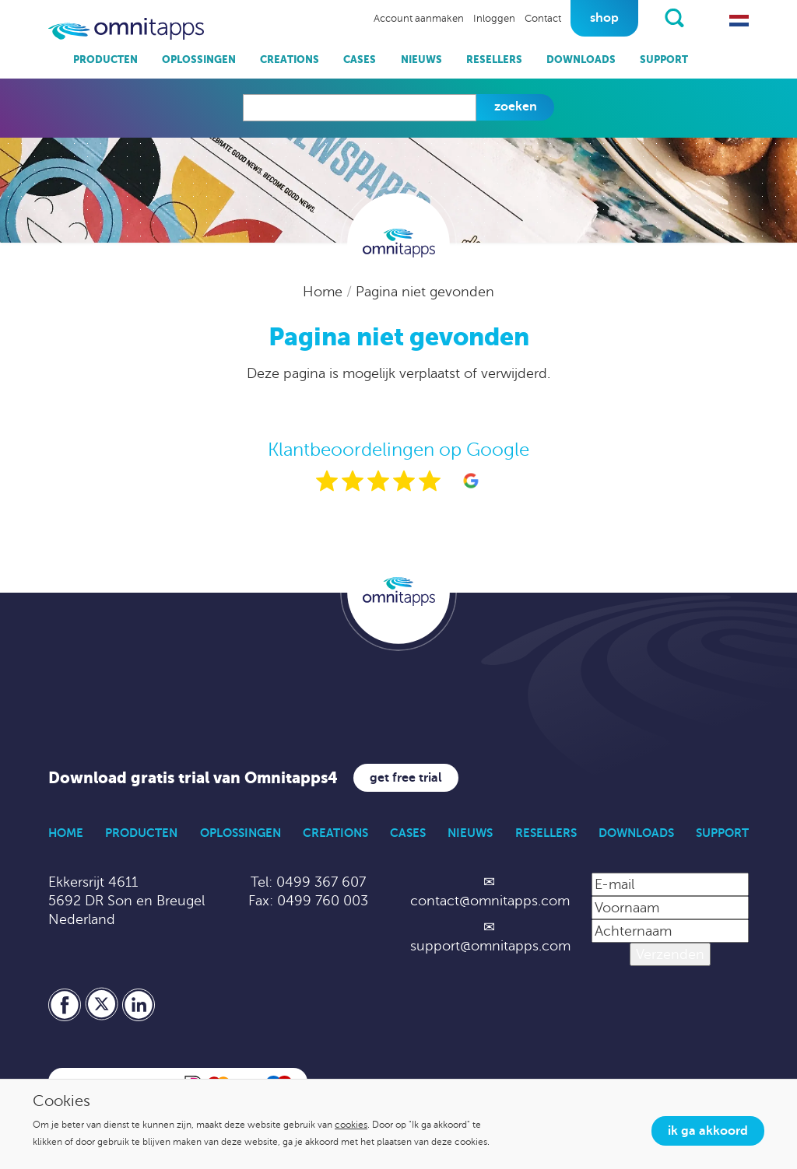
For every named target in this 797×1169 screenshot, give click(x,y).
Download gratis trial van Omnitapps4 (193, 778)
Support (664, 59)
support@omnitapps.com (490, 946)
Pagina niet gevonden (425, 291)
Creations (289, 59)
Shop (604, 18)
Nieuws (421, 59)
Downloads (581, 59)
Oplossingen (199, 59)
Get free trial (406, 778)
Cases (359, 59)
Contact (543, 18)
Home (324, 291)
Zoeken (515, 107)
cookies (351, 1124)
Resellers (494, 59)
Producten (105, 59)
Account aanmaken (419, 18)
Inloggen (494, 18)
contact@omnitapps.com (490, 900)
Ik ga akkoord (708, 1131)
